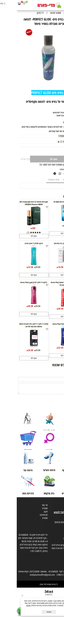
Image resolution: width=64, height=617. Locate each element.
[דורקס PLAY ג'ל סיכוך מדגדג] (17, 264)
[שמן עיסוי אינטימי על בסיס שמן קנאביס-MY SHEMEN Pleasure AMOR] (17, 225)
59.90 (21, 306)
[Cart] (2, 3)
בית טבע (60, 508)
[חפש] (56, 3)
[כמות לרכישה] (54, 151)
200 (17, 228)
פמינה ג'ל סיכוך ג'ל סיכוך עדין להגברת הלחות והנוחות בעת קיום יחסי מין (17, 325)
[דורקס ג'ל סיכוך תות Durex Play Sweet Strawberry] (47, 305)
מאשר (32, 612)
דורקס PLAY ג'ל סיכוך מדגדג (17, 243)
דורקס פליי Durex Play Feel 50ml (47, 324)
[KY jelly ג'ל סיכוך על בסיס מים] (47, 264)
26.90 (51, 267)
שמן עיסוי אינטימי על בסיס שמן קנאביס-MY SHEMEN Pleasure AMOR (17, 203)
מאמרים (28, 508)
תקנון (29, 511)
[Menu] (61, 3)
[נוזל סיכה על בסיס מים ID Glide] (47, 222)
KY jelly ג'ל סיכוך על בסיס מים (47, 243)
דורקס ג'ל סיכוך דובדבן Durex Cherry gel (17, 282)
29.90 (21, 350)
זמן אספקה (27, 514)
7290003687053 (48, 136)
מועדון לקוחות (58, 505)
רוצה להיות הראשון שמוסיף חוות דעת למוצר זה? (42, 164)
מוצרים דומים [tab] (53, 179)
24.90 (13, 350)
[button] (47, 233)
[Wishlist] (7, 3)
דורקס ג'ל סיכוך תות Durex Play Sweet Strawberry (47, 283)
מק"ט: (58, 136)
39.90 (21, 267)
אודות (61, 502)
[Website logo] (32, 5)
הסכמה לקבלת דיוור (56, 529)
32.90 (13, 267)
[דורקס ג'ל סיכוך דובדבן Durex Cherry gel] (17, 303)
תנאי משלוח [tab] (36, 179)
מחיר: (58, 145)
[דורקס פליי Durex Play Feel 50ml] (47, 344)
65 (48, 225)
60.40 (51, 308)
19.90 (43, 267)
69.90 (53, 145)
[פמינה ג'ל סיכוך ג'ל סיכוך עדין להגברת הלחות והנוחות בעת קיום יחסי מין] (17, 347)
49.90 (43, 308)
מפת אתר (59, 519)
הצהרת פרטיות (57, 525)
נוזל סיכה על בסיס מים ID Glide (47, 201)
